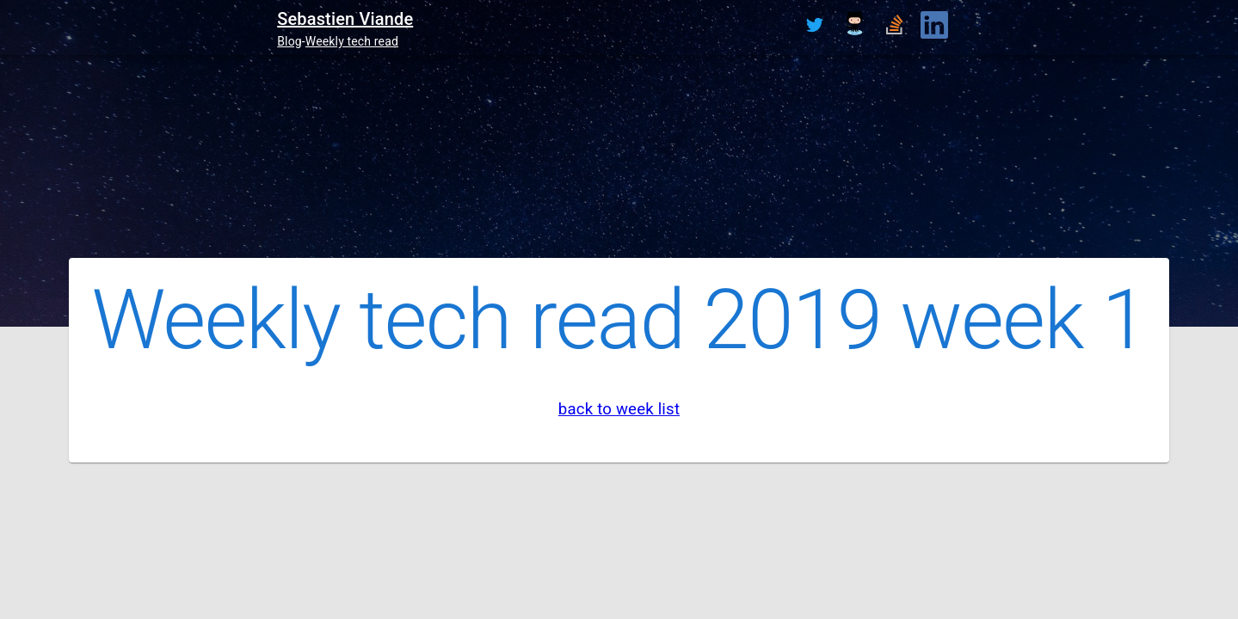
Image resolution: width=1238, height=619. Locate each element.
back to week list (619, 409)
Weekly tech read (351, 41)
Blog (289, 41)
